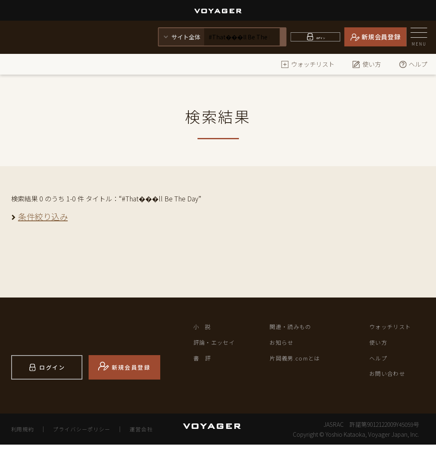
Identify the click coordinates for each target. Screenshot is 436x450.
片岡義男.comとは (300, 363)
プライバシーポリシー (87, 434)
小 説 (204, 328)
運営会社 (151, 434)
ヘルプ (413, 64)
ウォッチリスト (308, 64)
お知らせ (284, 346)
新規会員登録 (381, 36)
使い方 (366, 64)
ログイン (321, 36)
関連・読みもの (295, 328)
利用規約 (24, 434)
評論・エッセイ (218, 346)
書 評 (204, 363)
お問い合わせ (391, 380)
